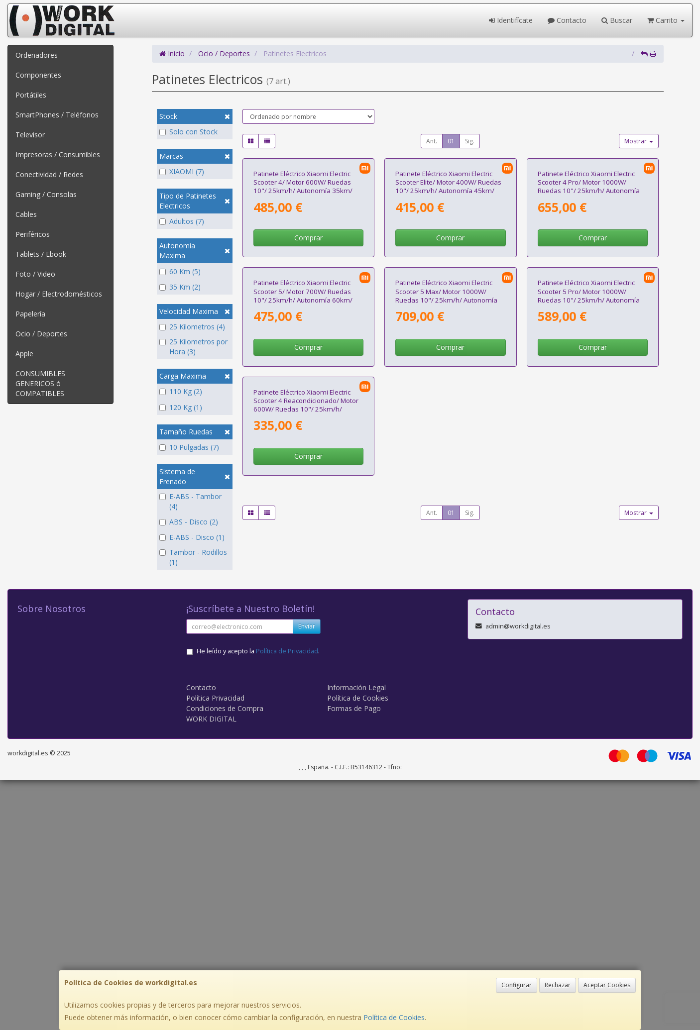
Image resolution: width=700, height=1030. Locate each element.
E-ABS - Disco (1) (192, 537)
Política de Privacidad (287, 901)
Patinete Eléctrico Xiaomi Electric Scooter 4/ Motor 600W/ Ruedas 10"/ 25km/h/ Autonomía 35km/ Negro (302, 288)
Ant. (431, 141)
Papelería (30, 313)
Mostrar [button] (638, 141)
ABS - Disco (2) (188, 521)
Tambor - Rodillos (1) (193, 557)
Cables (26, 214)
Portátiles (30, 95)
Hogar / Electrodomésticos (58, 294)
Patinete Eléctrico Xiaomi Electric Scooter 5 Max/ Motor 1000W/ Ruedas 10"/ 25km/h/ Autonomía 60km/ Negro (446, 500)
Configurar (516, 985)
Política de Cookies (394, 1017)
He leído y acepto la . (258, 901)
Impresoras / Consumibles (57, 154)
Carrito (666, 20)
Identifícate (511, 20)
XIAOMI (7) (181, 171)
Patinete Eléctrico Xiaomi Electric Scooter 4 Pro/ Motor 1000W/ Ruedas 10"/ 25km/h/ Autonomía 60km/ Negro (589, 288)
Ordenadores (36, 55)
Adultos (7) (181, 221)
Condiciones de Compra (224, 958)
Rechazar (558, 985)
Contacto (567, 20)
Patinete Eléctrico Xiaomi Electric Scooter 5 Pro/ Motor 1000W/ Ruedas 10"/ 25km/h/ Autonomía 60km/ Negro (589, 500)
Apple (24, 353)
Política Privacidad (215, 947)
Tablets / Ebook (40, 254)
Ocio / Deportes (41, 333)
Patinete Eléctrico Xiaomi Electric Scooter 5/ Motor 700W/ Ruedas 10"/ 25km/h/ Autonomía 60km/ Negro (302, 500)
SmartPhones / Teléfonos (57, 114)
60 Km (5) (180, 271)
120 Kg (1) (180, 407)
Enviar (306, 876)
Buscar (616, 20)
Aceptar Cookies (606, 985)
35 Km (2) (180, 287)
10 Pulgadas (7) (189, 447)
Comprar (308, 340)
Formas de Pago (354, 958)
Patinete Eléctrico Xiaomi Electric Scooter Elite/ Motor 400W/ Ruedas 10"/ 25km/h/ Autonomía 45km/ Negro (448, 288)
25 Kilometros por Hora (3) (193, 346)
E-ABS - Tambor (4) (190, 501)
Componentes (38, 75)
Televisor (30, 134)
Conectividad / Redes (49, 174)
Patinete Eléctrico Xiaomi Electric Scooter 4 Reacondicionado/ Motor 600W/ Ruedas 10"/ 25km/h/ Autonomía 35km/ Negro (305, 711)
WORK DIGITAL (211, 968)
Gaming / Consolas (46, 194)
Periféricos (32, 234)
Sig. (469, 141)
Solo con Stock (188, 131)
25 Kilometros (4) (192, 326)
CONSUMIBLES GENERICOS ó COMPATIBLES (40, 383)
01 (451, 141)
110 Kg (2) (180, 391)
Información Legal (356, 937)
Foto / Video (35, 274)
